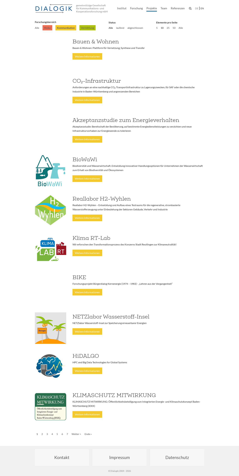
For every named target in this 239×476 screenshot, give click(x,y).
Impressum (119, 457)
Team (164, 8)
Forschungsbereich (45, 21)
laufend (120, 27)
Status (112, 22)
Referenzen (178, 8)
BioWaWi (85, 159)
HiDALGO (86, 356)
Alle (37, 27)
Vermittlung (87, 27)
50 (174, 27)
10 (162, 27)
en (202, 8)
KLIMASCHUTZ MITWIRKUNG (114, 395)
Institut (121, 8)
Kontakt (61, 457)
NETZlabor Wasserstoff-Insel (111, 316)
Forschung (136, 8)
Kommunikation (66, 27)
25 (168, 27)
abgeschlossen (135, 27)
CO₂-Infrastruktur (97, 81)
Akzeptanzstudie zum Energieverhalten (126, 120)
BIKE (79, 277)
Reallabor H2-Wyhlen (102, 199)
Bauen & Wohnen (96, 41)
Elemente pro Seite (166, 22)
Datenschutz (177, 457)
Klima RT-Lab (91, 238)
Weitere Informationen (87, 56)
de (196, 8)
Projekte (151, 8)
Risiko (47, 27)
